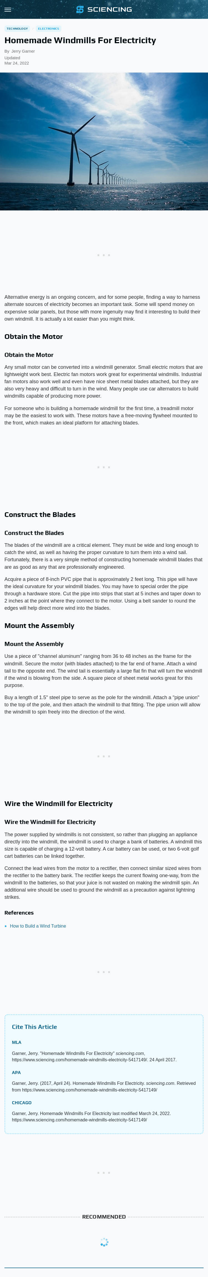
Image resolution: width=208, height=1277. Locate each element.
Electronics (48, 28)
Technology (17, 28)
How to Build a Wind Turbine (38, 926)
